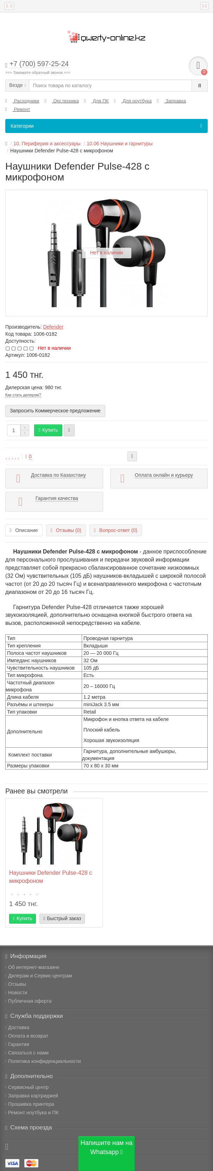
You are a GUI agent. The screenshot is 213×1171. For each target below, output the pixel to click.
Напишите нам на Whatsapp (107, 1147)
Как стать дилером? (23, 395)
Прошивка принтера (29, 1104)
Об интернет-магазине (32, 967)
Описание (24, 530)
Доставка (17, 1027)
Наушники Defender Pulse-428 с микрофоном (50, 876)
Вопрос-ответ (115, 530)
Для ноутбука (133, 100)
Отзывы (15, 984)
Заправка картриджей (31, 1096)
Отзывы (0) (66, 530)
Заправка (171, 100)
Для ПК (96, 100)
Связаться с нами (27, 1053)
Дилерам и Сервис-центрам (38, 976)
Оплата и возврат (26, 1036)
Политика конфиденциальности (43, 1061)
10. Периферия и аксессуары (46, 143)
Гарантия (17, 1044)
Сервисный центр (27, 1087)
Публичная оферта (28, 1001)
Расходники (22, 100)
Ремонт (17, 109)
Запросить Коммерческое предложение (55, 410)
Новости (16, 992)
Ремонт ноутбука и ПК (32, 1112)
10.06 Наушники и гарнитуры (119, 143)
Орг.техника (62, 100)
